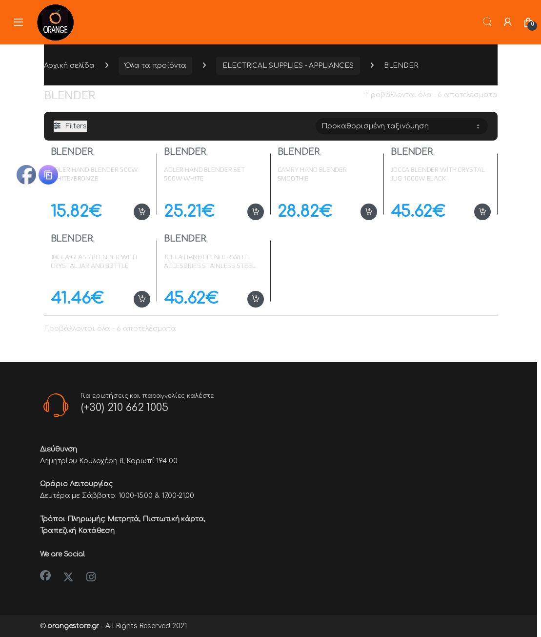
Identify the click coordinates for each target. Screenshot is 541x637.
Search (487, 22)
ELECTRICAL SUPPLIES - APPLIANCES (288, 65)
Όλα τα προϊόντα (155, 65)
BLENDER (72, 152)
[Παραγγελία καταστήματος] (402, 126)
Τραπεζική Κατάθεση (77, 530)
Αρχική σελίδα (69, 65)
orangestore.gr (73, 626)
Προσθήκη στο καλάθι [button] (142, 212)
